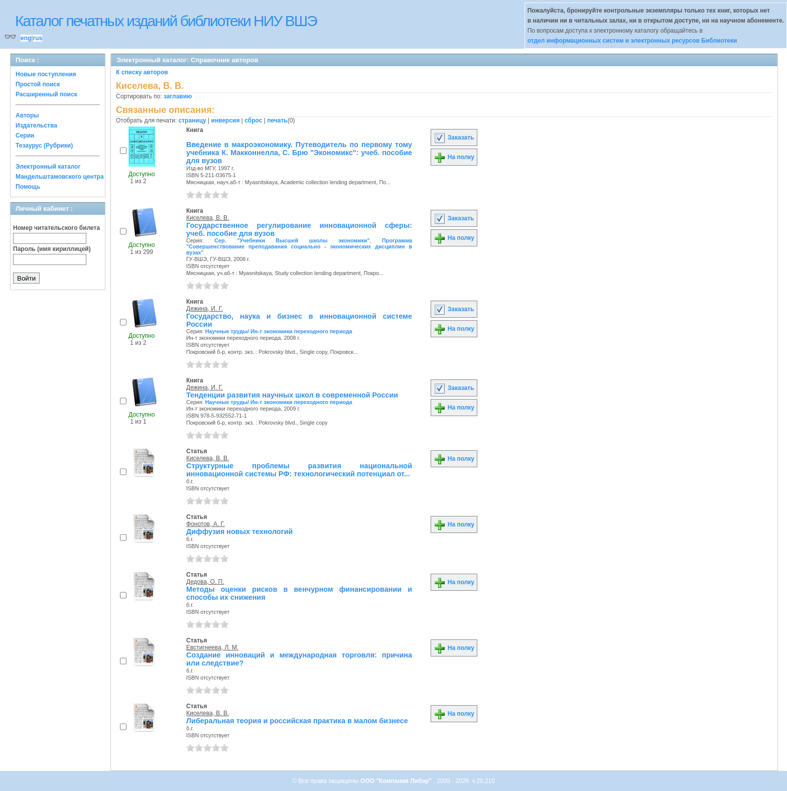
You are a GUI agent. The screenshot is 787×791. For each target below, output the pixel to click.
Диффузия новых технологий (239, 532)
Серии (25, 135)
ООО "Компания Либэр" (396, 780)
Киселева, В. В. (207, 217)
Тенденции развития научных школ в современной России (292, 395)
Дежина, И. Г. (204, 308)
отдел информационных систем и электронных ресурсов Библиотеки (632, 40)
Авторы (27, 115)
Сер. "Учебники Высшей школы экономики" (291, 240)
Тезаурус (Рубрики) (44, 145)
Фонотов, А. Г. (205, 524)
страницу (192, 120)
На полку (454, 157)
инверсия (225, 120)
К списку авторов (142, 72)
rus (37, 38)
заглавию (178, 96)
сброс (253, 120)
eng (26, 38)
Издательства (36, 125)
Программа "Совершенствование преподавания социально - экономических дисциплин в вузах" (299, 246)
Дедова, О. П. (205, 581)
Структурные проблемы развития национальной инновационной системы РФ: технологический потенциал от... (299, 470)
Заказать (454, 137)
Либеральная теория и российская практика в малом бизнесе (297, 721)
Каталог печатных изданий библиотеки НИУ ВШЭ (166, 21)
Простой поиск (38, 84)
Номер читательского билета (56, 227)
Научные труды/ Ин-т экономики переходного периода (278, 331)
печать (277, 120)
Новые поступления (46, 74)
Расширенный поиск (46, 94)
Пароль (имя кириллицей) (52, 248)
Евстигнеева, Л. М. (212, 647)
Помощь (28, 186)
